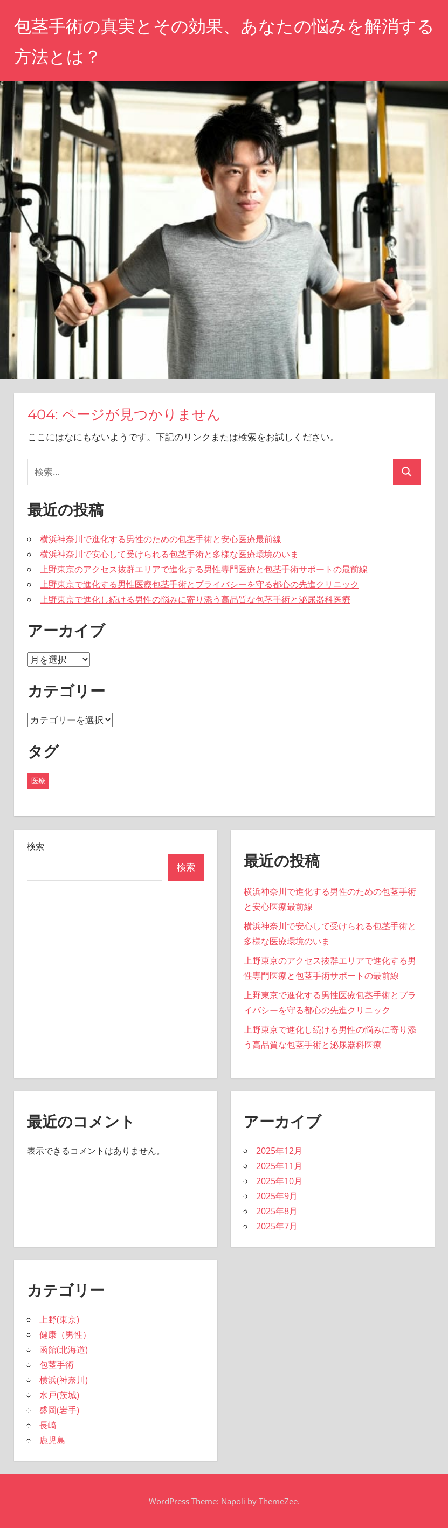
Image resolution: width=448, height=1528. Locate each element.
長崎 (48, 1425)
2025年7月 (277, 1226)
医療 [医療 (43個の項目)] (38, 780)
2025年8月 (277, 1211)
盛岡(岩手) (59, 1410)
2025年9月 (277, 1196)
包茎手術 (56, 1365)
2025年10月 (279, 1181)
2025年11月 (279, 1166)
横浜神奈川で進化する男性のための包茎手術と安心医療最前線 (160, 539)
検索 (35, 846)
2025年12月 (279, 1151)
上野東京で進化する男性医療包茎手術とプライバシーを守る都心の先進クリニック (199, 584)
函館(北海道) (63, 1350)
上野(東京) (59, 1319)
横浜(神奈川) (63, 1380)
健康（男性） (65, 1334)
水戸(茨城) (59, 1395)
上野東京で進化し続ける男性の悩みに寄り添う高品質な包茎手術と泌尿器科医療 (195, 599)
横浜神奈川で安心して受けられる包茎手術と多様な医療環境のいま (169, 554)
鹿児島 (52, 1440)
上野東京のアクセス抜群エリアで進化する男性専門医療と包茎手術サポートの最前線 (204, 569)
